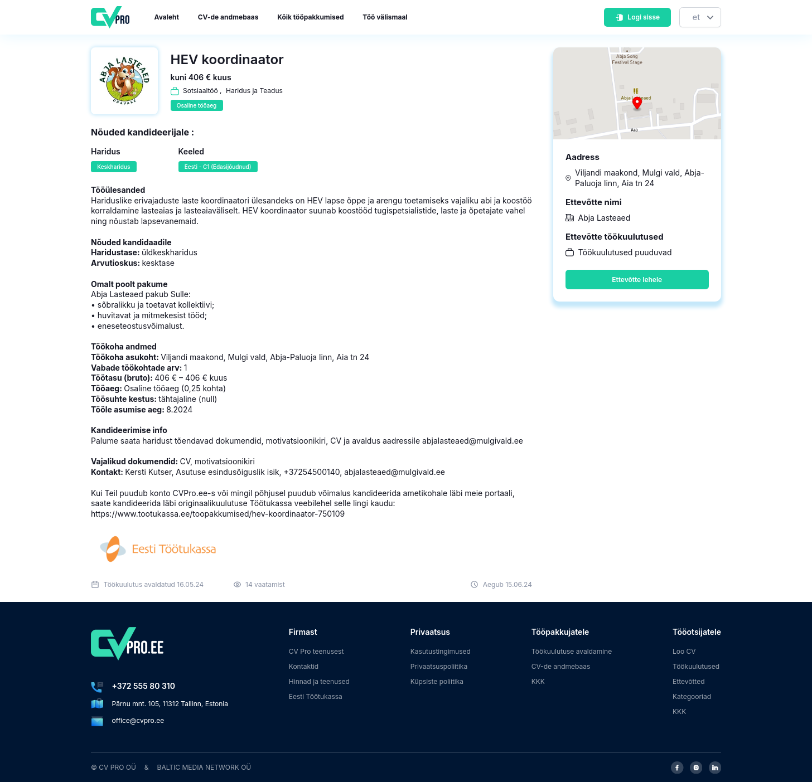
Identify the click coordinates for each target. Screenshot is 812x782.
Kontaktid (303, 666)
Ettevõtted (689, 681)
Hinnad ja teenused (319, 681)
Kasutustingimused (440, 651)
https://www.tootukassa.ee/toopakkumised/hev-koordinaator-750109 (218, 513)
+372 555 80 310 (143, 686)
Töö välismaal (384, 17)
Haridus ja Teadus (254, 90)
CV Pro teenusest (316, 651)
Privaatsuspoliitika (438, 666)
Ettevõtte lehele (637, 279)
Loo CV (684, 651)
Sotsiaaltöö (200, 90)
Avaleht (166, 17)
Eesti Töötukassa (315, 696)
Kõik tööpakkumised (310, 17)
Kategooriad (692, 696)
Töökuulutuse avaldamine (571, 651)
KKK (538, 681)
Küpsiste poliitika (436, 681)
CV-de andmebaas (228, 17)
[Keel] (700, 17)
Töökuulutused (696, 666)
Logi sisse (637, 17)
